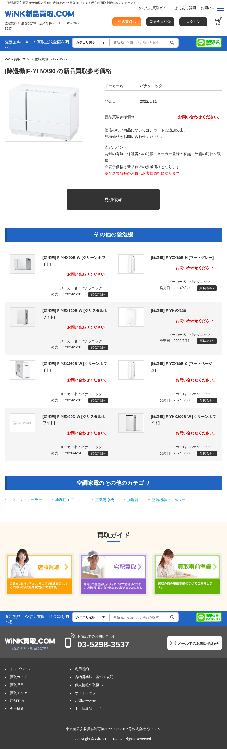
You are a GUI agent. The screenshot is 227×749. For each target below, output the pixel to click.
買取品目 (17, 685)
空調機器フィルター (169, 500)
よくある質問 (185, 8)
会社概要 (17, 709)
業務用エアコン (69, 500)
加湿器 (132, 500)
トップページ (20, 669)
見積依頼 (113, 199)
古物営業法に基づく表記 (94, 677)
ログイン (193, 22)
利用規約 (82, 669)
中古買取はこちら (89, 709)
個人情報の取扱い (89, 685)
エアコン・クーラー (25, 500)
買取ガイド (19, 677)
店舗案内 (17, 701)
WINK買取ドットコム (39, 13)
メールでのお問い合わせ (198, 643)
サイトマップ (85, 693)
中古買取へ (127, 22)
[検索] (144, 43)
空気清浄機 (104, 500)
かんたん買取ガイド (154, 8)
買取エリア (19, 693)
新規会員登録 (160, 22)
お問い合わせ (211, 8)
